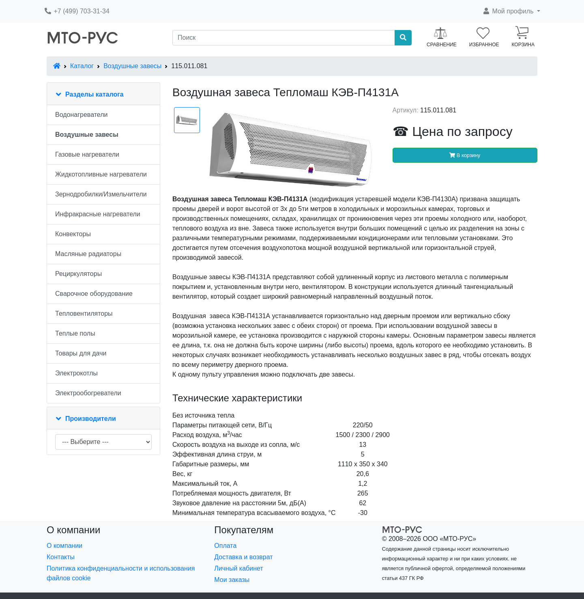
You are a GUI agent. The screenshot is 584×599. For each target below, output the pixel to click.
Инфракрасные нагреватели (97, 214)
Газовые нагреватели (87, 154)
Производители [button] (90, 418)
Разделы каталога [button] (94, 94)
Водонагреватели (81, 114)
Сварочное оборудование (94, 293)
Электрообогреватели (88, 393)
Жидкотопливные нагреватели (101, 174)
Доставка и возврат (243, 557)
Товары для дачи (80, 353)
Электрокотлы (76, 373)
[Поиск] (283, 37)
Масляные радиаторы (88, 253)
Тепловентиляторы (84, 313)
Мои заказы (231, 579)
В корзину (464, 155)
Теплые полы (75, 333)
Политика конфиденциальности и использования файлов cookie (121, 573)
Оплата (225, 545)
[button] (511, 11)
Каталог (82, 65)
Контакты (61, 557)
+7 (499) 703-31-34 (77, 11)
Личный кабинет (238, 568)
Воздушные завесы (132, 65)
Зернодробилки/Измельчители (101, 194)
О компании (64, 545)
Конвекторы (73, 234)
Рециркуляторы (78, 273)
